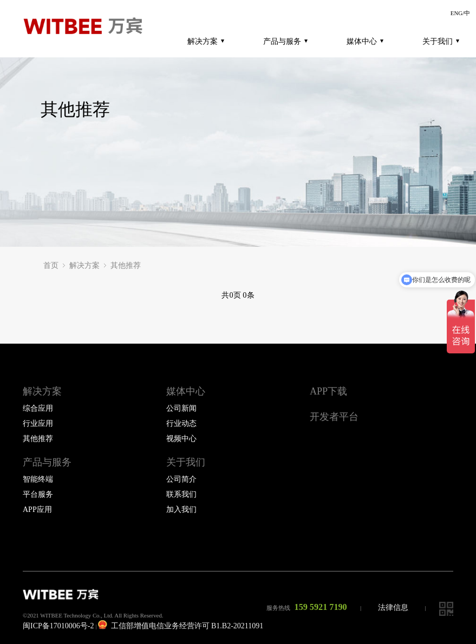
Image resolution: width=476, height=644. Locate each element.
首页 (50, 265)
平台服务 (38, 494)
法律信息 (393, 607)
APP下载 (328, 391)
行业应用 (38, 423)
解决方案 (205, 41)
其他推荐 (125, 265)
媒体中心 (365, 41)
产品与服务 (285, 41)
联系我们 (181, 494)
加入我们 (181, 509)
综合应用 (38, 408)
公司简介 (181, 479)
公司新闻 (181, 408)
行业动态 (181, 423)
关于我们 (440, 41)
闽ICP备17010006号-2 (58, 626)
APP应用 (37, 509)
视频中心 (181, 439)
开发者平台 (334, 416)
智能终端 (38, 479)
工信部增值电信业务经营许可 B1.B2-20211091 (180, 626)
